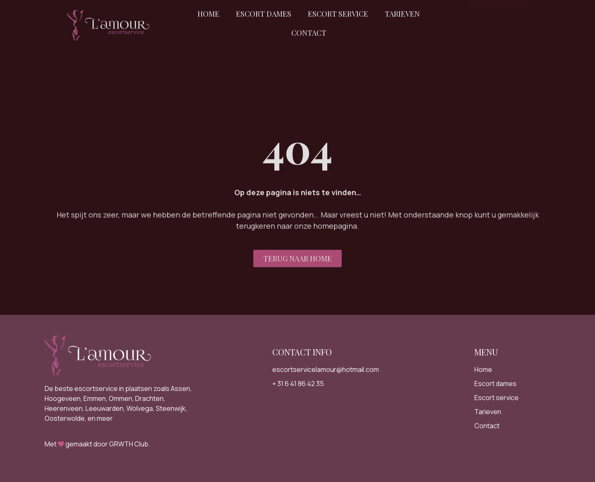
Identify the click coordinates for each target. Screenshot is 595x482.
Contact (308, 27)
